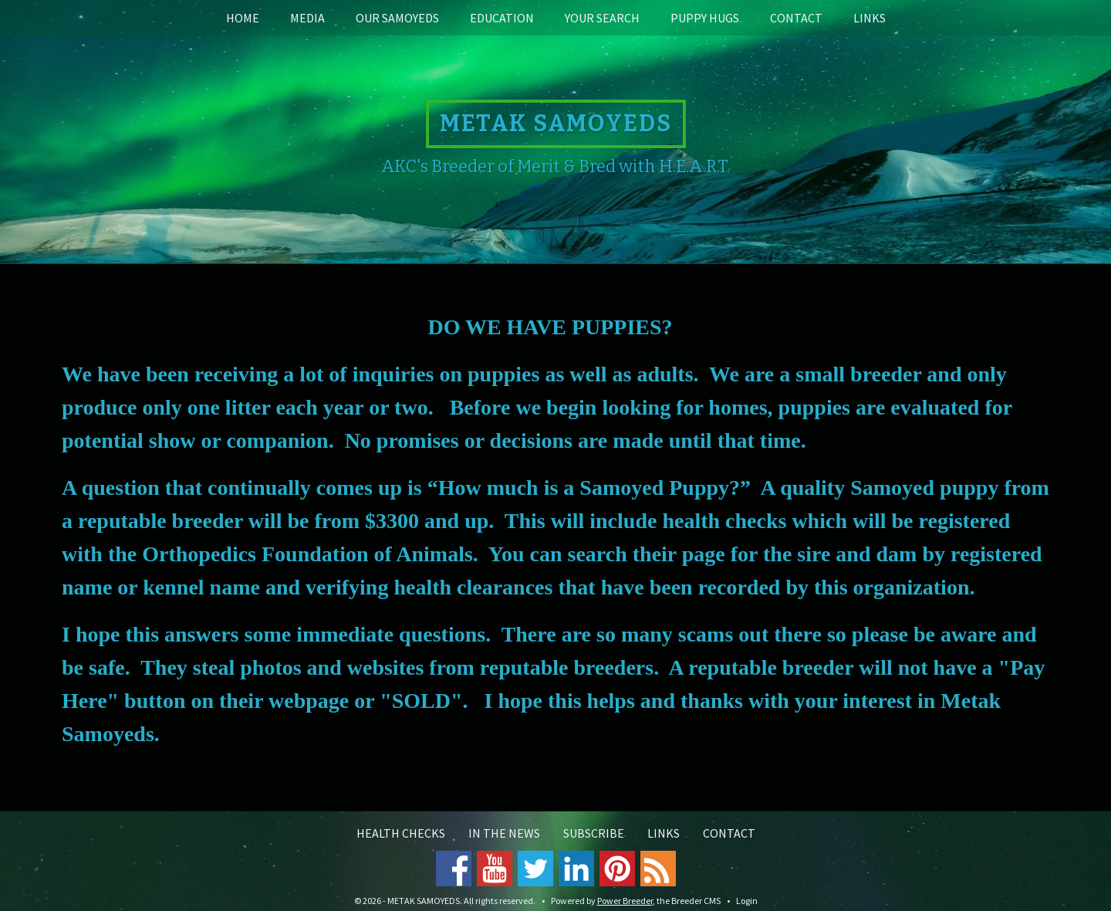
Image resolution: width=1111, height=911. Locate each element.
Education (502, 17)
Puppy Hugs (704, 17)
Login (747, 900)
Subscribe (593, 833)
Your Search (602, 17)
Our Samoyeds (397, 17)
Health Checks (400, 833)
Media (307, 17)
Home (242, 17)
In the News (504, 833)
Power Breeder (625, 900)
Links (869, 17)
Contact (796, 17)
